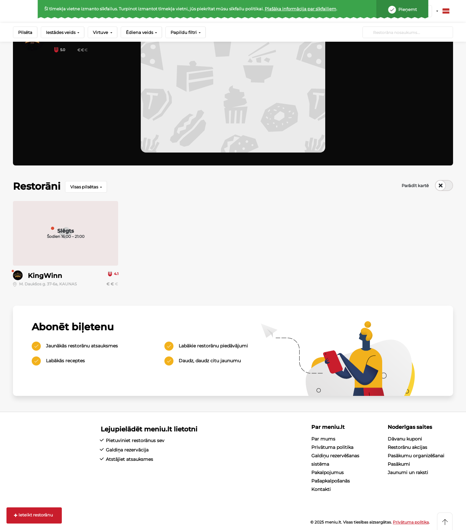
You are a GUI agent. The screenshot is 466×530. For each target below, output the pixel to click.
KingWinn (45, 276)
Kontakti (321, 489)
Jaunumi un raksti (408, 472)
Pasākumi (399, 464)
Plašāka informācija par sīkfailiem (300, 8)
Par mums (323, 439)
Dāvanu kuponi (405, 439)
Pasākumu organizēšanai (416, 456)
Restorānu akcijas (407, 447)
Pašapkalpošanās (330, 481)
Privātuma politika (332, 447)
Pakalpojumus (327, 472)
